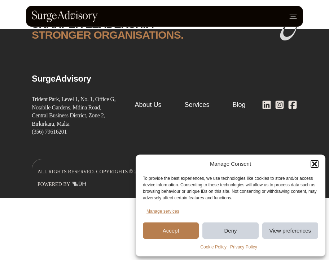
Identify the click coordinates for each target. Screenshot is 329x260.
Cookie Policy (213, 247)
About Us (148, 104)
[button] (314, 164)
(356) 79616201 (49, 132)
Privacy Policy (243, 247)
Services (196, 104)
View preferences (290, 231)
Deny (230, 231)
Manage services (162, 211)
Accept (171, 231)
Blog (239, 104)
